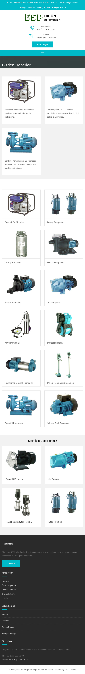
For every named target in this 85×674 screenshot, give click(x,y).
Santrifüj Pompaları (14, 423)
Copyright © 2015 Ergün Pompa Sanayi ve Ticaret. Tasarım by (37, 669)
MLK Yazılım (70, 669)
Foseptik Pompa (59, 7)
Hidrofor (31, 7)
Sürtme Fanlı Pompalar (58, 423)
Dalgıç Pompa (43, 7)
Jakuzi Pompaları (13, 303)
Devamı (11, 563)
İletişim (5, 598)
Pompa (23, 7)
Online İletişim (8, 594)
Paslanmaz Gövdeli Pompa (19, 522)
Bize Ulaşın (42, 44)
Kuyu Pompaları (12, 343)
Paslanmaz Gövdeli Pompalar (19, 383)
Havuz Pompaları (55, 262)
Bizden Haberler (9, 590)
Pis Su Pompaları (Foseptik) (60, 383)
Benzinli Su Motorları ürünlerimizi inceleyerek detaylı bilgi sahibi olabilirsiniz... (19, 113)
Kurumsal (6, 581)
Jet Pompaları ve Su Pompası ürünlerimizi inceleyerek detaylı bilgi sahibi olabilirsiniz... (63, 113)
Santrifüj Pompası (14, 479)
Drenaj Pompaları (13, 262)
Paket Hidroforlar (55, 343)
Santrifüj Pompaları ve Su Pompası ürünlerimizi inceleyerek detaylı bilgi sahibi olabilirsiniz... (20, 164)
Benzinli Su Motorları (14, 222)
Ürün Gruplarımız (9, 585)
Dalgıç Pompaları (55, 222)
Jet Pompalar (53, 303)
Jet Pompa (54, 479)
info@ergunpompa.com (46, 37)
